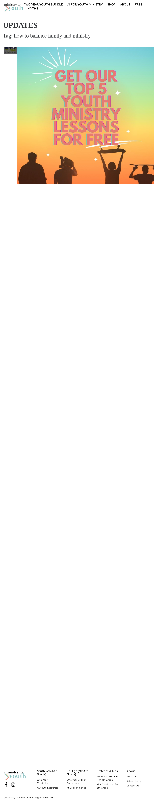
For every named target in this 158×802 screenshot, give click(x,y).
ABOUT (125, 4)
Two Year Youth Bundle (43, 4)
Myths (33, 8)
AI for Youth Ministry (85, 4)
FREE (138, 4)
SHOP (111, 4)
